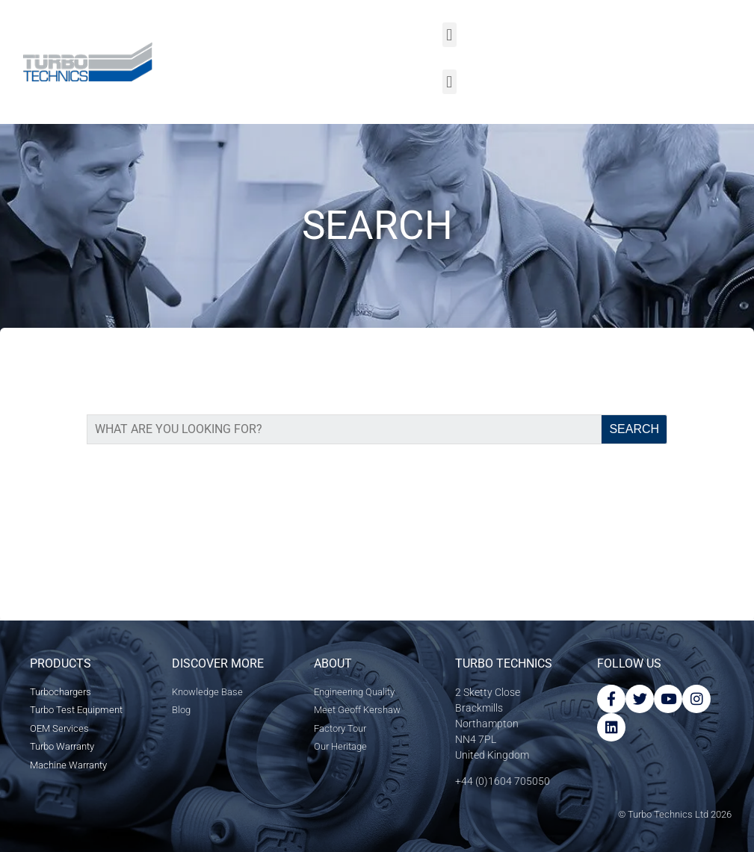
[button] (449, 34)
